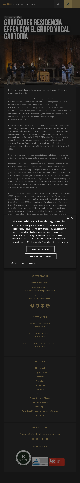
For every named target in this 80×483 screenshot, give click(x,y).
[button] (23, 263)
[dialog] (40, 242)
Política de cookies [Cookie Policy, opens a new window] (59, 242)
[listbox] (68, 218)
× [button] (72, 218)
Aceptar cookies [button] (40, 249)
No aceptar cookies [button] (40, 256)
